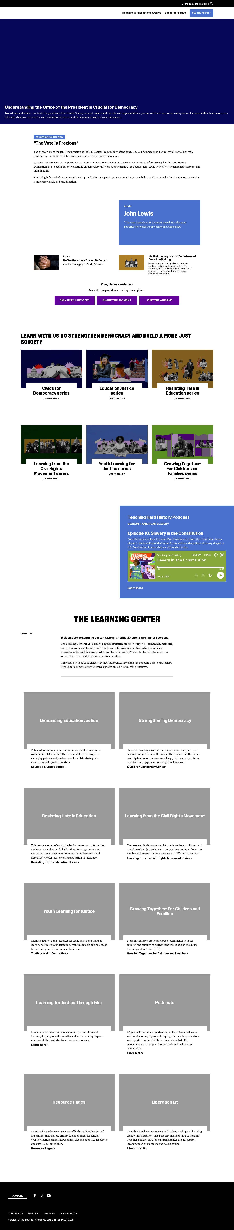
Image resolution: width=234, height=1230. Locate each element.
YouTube (49, 1195)
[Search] (211, 3)
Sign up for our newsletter (76, 667)
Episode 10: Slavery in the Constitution (165, 534)
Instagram (42, 1195)
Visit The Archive (159, 300)
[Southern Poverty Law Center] (24, 13)
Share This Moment (117, 300)
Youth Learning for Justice (48, 953)
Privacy (33, 1214)
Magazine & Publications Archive (141, 13)
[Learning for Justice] (39, 13)
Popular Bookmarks (197, 4)
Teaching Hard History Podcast (158, 517)
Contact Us (15, 1214)
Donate (17, 1196)
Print (24, 634)
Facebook (34, 1195)
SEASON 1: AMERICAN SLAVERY (148, 524)
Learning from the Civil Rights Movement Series (158, 858)
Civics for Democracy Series (146, 767)
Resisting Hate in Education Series (54, 862)
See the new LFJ (201, 13)
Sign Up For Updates (74, 300)
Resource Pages (42, 1148)
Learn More (135, 588)
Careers (49, 1214)
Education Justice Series (47, 767)
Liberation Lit (136, 1148)
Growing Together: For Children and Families (156, 953)
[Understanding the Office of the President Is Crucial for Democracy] (117, 71)
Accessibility (68, 1214)
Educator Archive (175, 13)
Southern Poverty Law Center (42, 1220)
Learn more (50, 398)
